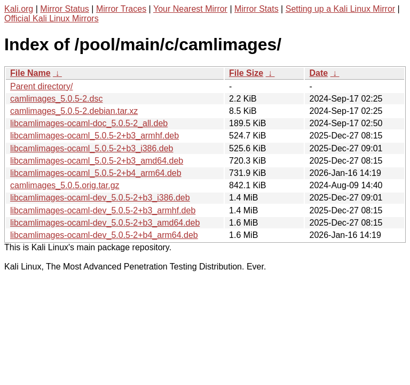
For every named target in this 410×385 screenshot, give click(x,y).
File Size (246, 73)
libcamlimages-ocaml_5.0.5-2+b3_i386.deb (92, 148)
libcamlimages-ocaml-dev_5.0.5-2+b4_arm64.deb (104, 235)
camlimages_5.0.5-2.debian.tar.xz (74, 111)
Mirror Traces (121, 8)
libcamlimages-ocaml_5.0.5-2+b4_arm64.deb (96, 173)
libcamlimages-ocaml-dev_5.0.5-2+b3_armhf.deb (102, 210)
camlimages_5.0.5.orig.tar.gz (65, 185)
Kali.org (18, 8)
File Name (30, 73)
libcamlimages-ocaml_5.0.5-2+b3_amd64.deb (96, 160)
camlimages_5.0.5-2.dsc (56, 98)
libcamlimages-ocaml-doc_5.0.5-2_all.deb (89, 123)
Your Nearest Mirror (190, 8)
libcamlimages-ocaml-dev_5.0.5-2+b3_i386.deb (100, 197)
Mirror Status (64, 8)
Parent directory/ (41, 86)
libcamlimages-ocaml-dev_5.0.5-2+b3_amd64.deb (105, 222)
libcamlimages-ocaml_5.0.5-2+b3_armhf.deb (94, 135)
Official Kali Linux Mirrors (51, 18)
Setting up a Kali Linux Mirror (340, 8)
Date (318, 73)
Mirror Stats (256, 8)
